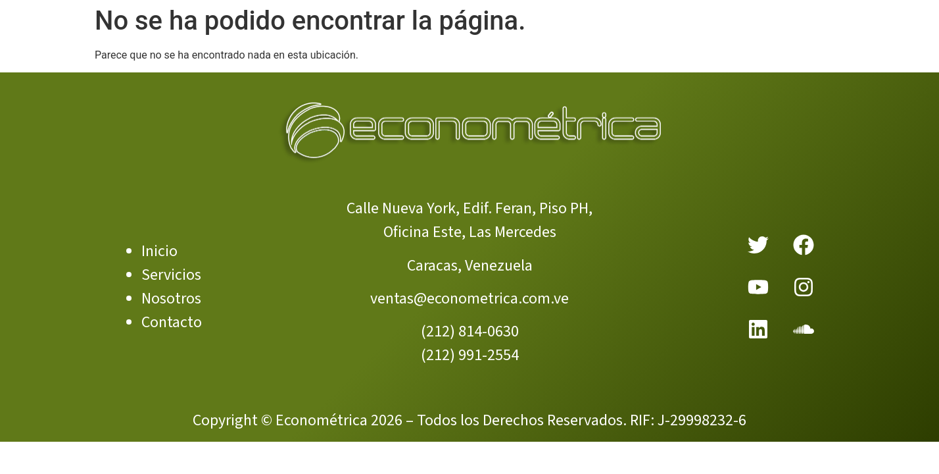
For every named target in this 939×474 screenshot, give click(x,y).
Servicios (171, 274)
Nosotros (171, 298)
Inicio (159, 251)
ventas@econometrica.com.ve (469, 298)
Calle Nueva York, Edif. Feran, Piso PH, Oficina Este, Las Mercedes (469, 220)
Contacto (171, 322)
